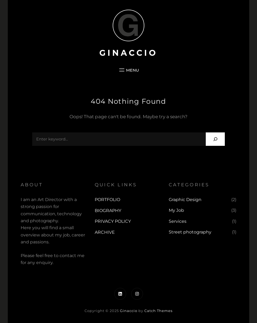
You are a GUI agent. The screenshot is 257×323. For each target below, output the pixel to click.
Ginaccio (128, 53)
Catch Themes (158, 311)
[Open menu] (128, 70)
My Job (176, 210)
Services (177, 221)
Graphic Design (185, 199)
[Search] (215, 139)
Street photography (190, 232)
